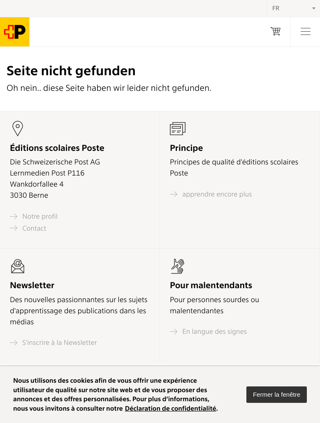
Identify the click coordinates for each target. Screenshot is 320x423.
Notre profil (34, 216)
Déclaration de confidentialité (170, 408)
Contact (28, 228)
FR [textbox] (275, 8)
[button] (276, 394)
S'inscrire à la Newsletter (53, 343)
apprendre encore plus (211, 194)
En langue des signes (208, 331)
